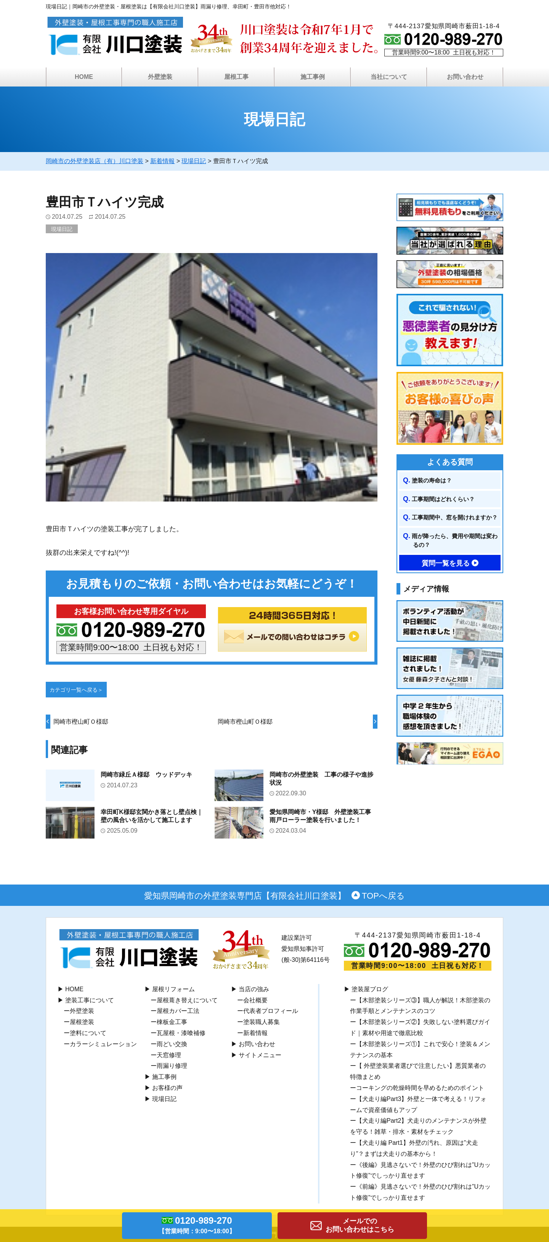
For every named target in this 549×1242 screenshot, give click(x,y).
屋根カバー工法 (178, 1011)
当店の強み (254, 989)
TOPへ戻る (383, 895)
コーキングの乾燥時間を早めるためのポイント (420, 1088)
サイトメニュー (260, 1055)
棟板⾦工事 (172, 1022)
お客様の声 (167, 1088)
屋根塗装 (82, 1022)
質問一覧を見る (446, 563)
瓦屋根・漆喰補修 (181, 1033)
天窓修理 (169, 1055)
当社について (389, 77)
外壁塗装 (160, 77)
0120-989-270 (197, 1226)
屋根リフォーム (173, 989)
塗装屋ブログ (370, 989)
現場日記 (61, 229)
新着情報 (255, 1033)
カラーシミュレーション (103, 1044)
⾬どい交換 (172, 1044)
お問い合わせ (465, 77)
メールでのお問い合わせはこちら (360, 1225)
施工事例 (312, 77)
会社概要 (255, 1000)
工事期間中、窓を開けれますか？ (455, 517)
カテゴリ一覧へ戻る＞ (76, 690)
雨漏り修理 (172, 1066)
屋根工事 (236, 77)
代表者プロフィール (270, 1011)
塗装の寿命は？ (432, 480)
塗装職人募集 (261, 1022)
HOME (84, 77)
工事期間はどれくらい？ (443, 499)
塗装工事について (89, 1000)
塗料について (88, 1033)
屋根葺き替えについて (187, 1000)
